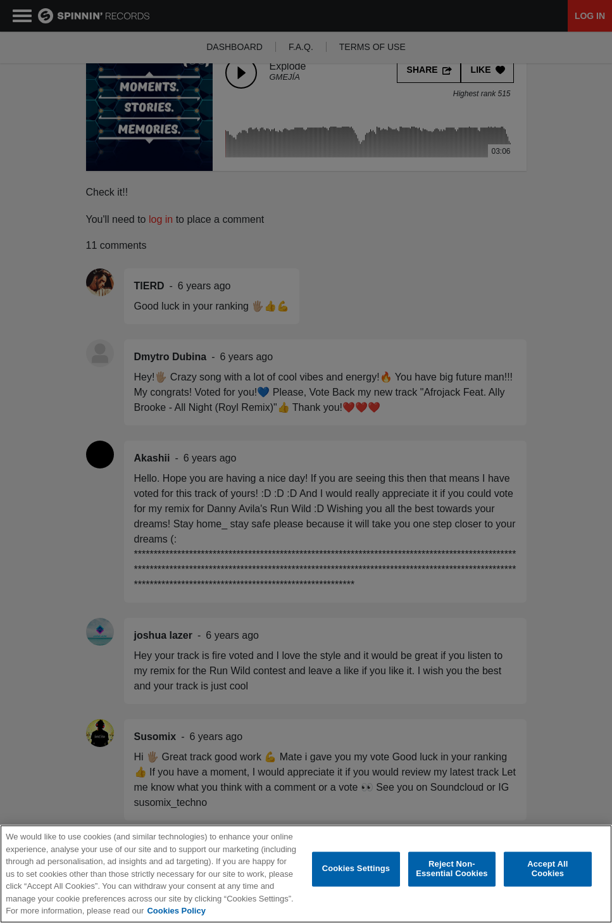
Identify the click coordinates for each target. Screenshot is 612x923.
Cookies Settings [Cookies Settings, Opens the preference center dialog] (356, 869)
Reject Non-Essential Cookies (451, 869)
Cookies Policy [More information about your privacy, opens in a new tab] (176, 910)
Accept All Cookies (547, 869)
